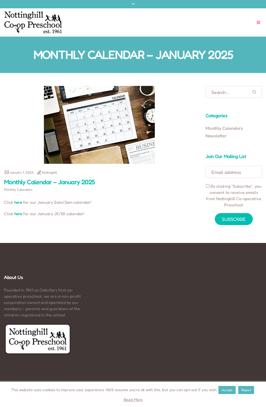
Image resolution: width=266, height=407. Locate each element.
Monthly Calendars (18, 189)
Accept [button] (227, 390)
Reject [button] (246, 390)
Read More (133, 399)
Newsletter (216, 135)
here (18, 202)
